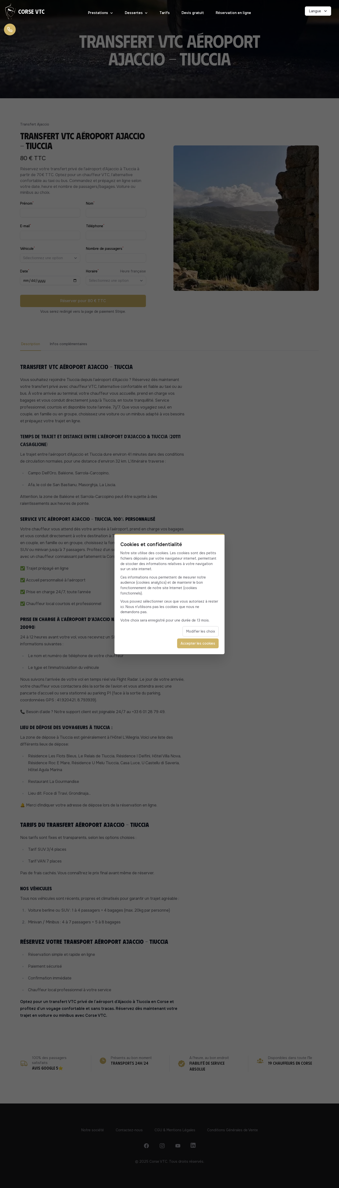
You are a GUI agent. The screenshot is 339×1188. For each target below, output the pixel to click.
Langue (318, 11)
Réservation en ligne (233, 13)
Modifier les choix (200, 631)
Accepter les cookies (198, 643)
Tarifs (164, 13)
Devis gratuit (193, 13)
